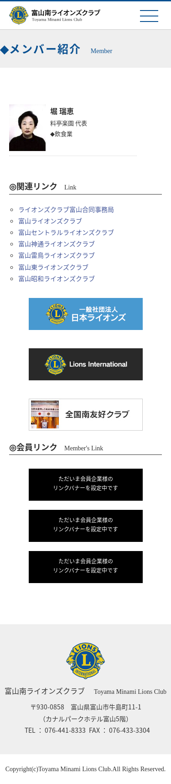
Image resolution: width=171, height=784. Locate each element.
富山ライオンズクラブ (50, 220)
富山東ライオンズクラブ (53, 266)
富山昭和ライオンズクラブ (56, 278)
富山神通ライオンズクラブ (56, 243)
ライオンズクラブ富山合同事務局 (66, 209)
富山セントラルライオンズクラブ (66, 232)
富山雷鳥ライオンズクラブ (56, 255)
